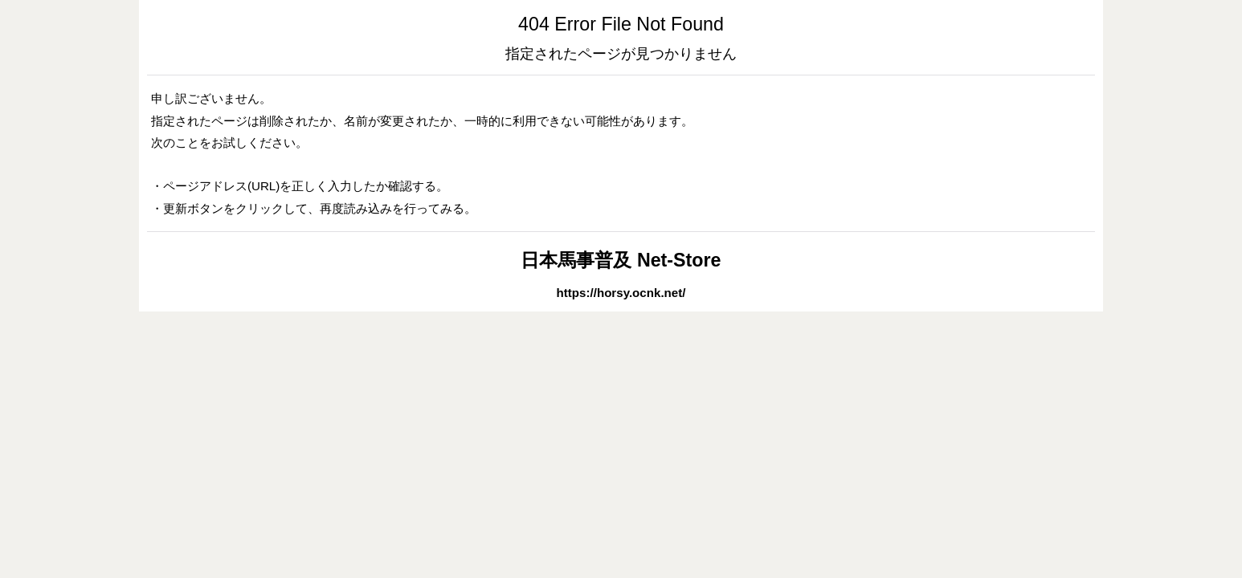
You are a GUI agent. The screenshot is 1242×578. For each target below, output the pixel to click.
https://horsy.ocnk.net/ (621, 292)
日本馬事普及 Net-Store (621, 260)
